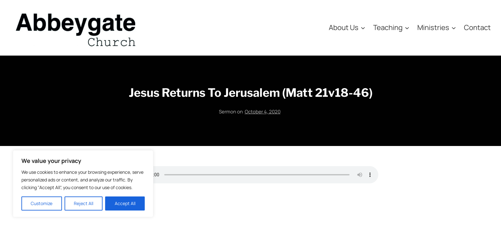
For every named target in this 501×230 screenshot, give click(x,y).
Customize (41, 203)
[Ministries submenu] (453, 27)
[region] (83, 183)
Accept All (125, 203)
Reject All (83, 203)
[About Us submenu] (363, 27)
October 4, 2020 (263, 111)
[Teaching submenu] (407, 27)
